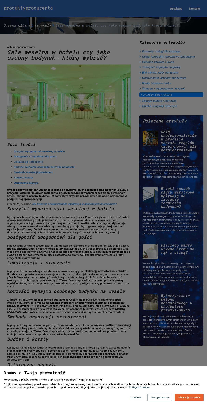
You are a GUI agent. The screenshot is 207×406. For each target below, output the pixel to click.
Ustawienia (135, 397)
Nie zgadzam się (160, 397)
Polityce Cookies (139, 387)
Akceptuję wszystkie (189, 397)
